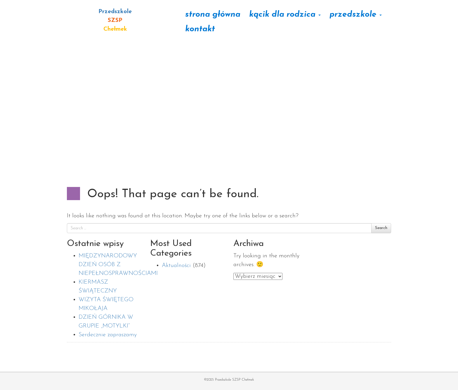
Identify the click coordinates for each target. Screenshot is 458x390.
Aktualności (176, 265)
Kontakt (200, 29)
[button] (9, 87)
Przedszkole (355, 15)
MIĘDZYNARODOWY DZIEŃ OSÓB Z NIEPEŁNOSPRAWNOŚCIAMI (118, 264)
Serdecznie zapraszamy (108, 335)
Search (381, 228)
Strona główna (212, 15)
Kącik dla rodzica (285, 15)
